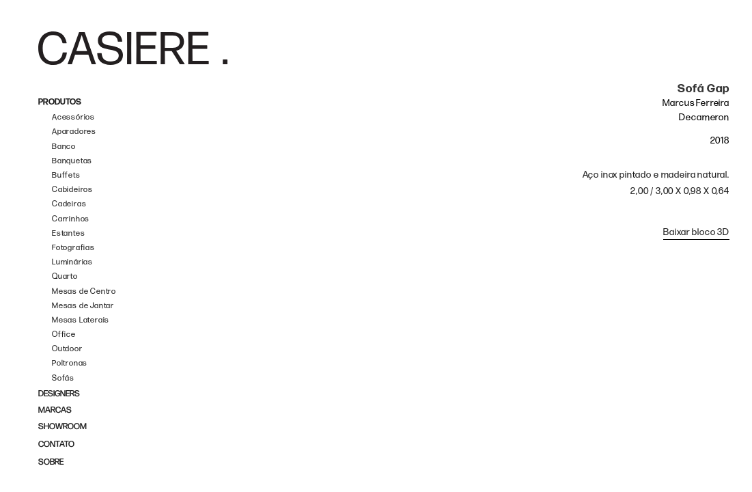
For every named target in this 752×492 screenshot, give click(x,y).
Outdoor (67, 349)
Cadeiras (69, 204)
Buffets (66, 175)
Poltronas (69, 363)
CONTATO (56, 444)
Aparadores (74, 131)
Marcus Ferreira (696, 103)
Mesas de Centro (84, 291)
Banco (64, 146)
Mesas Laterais (80, 320)
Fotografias (73, 248)
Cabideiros (72, 189)
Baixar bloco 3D (696, 232)
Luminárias (72, 262)
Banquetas (72, 161)
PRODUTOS (59, 102)
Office (64, 334)
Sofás (63, 378)
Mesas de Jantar (83, 306)
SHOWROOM (62, 427)
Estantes (68, 233)
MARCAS (55, 410)
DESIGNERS (59, 394)
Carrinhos (70, 219)
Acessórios (73, 117)
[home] (132, 48)
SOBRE (51, 462)
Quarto (65, 276)
